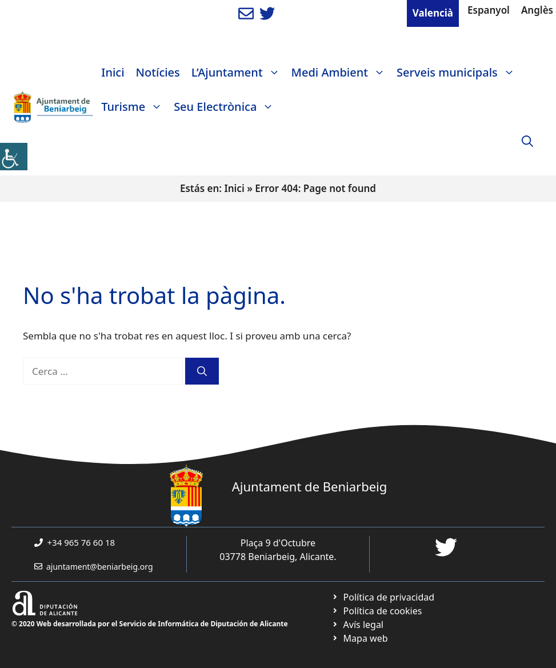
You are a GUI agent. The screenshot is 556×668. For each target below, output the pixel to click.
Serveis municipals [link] (459, 72)
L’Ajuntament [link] (238, 72)
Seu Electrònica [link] (226, 107)
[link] (13, 156)
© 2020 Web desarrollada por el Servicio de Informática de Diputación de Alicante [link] (149, 624)
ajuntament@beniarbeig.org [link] (99, 566)
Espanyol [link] (488, 10)
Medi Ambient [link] (341, 72)
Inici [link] (112, 72)
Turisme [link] (134, 107)
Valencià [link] (433, 12)
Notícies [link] (158, 72)
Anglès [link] (537, 10)
